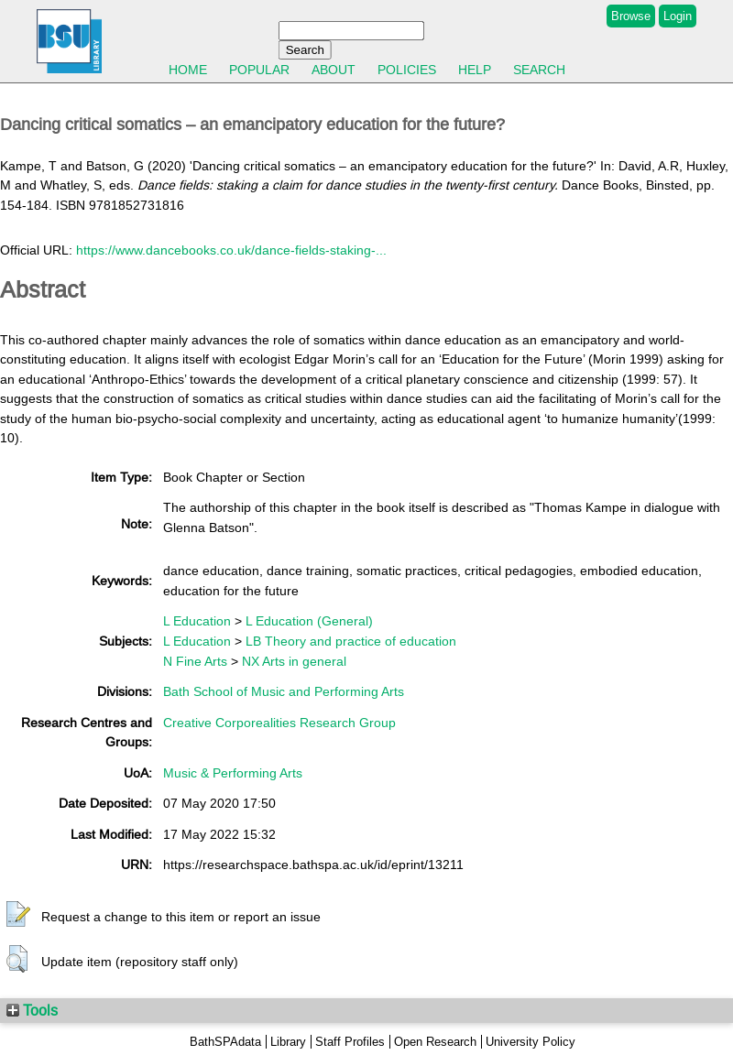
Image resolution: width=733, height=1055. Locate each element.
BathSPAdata (225, 1042)
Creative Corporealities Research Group (279, 722)
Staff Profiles (350, 1042)
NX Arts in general (294, 661)
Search (539, 69)
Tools (32, 1010)
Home (188, 69)
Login (677, 16)
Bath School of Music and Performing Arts (283, 691)
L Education (197, 621)
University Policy (530, 1042)
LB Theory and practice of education (351, 641)
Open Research (435, 1042)
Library (288, 1042)
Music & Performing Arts (232, 773)
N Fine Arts (195, 661)
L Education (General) (309, 621)
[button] (18, 915)
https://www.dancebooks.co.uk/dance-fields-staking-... (231, 250)
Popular (259, 69)
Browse (631, 16)
